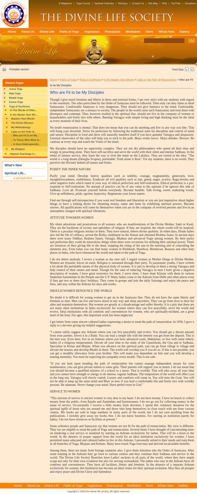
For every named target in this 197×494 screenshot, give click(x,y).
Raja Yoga (15, 93)
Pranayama (112, 31)
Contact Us (138, 3)
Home (12, 31)
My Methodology (21, 127)
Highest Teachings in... (23, 154)
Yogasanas (91, 31)
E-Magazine (65, 3)
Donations (190, 3)
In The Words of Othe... (23, 110)
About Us (27, 31)
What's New (13, 165)
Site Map (153, 3)
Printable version (19, 69)
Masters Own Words (23, 118)
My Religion (18, 149)
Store (149, 31)
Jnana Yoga (16, 89)
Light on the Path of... (23, 131)
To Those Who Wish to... (27, 140)
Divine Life (47, 31)
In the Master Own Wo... (24, 114)
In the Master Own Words (119, 79)
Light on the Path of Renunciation (156, 79)
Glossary (123, 3)
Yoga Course (83, 3)
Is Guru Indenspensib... (26, 144)
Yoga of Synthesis (19, 106)
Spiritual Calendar (104, 3)
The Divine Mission (22, 123)
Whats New (166, 31)
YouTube (176, 3)
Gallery (184, 31)
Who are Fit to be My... (26, 135)
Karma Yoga (16, 102)
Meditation (133, 31)
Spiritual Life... (15, 173)
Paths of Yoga (69, 31)
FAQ (164, 3)
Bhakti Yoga (16, 97)
